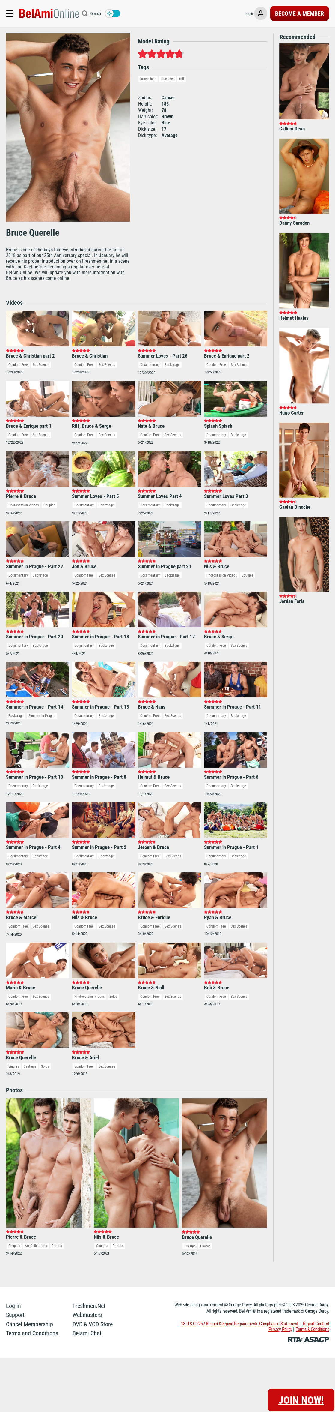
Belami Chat (87, 1296)
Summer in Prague (41, 679)
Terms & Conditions (312, 1293)
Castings (30, 1030)
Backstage (172, 329)
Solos (113, 960)
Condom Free (18, 329)
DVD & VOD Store (93, 1287)
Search (95, 13)
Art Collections (36, 1210)
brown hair (148, 79)
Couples (49, 433)
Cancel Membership (29, 1287)
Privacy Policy (280, 1293)
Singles (13, 1030)
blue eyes (167, 79)
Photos (57, 1210)
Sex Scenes (41, 329)
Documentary (150, 329)
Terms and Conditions (32, 1296)
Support (15, 1278)
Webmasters (87, 1278)
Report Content (316, 1287)
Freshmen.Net (89, 1269)
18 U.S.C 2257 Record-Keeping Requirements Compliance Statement (239, 1287)
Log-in (13, 1269)
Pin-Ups (189, 1210)
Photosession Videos (23, 433)
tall (181, 79)
